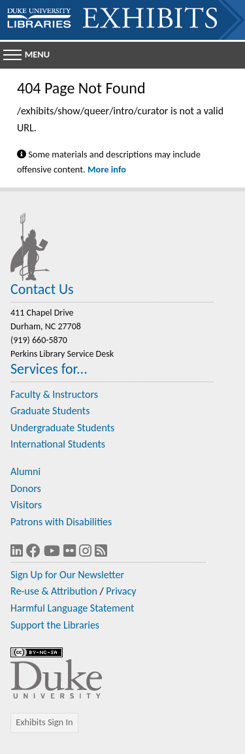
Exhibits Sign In (44, 722)
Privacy (121, 591)
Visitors (26, 505)
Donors (25, 488)
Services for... (49, 369)
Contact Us (42, 289)
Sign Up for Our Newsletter (67, 574)
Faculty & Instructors (54, 394)
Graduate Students (50, 410)
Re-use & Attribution (53, 591)
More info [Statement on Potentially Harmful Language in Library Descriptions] (107, 169)
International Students (57, 444)
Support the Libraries (54, 625)
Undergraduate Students (62, 427)
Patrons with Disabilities (61, 522)
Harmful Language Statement (72, 608)
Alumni (25, 471)
